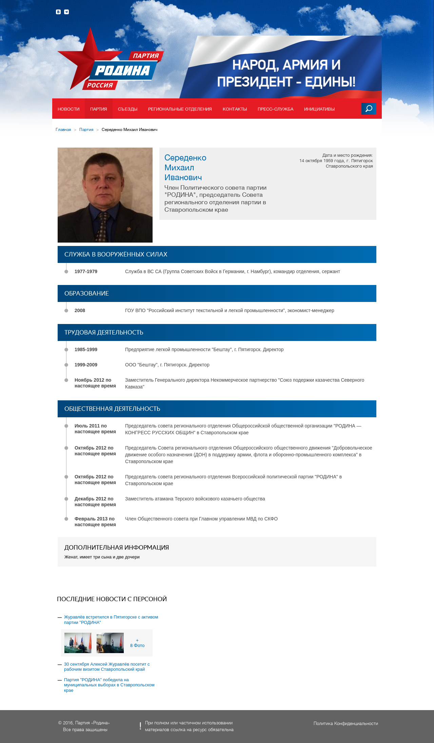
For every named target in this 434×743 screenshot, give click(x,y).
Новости (68, 109)
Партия (98, 109)
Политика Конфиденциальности (346, 723)
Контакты (235, 109)
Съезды (127, 109)
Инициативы (319, 109)
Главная (63, 129)
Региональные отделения (180, 109)
